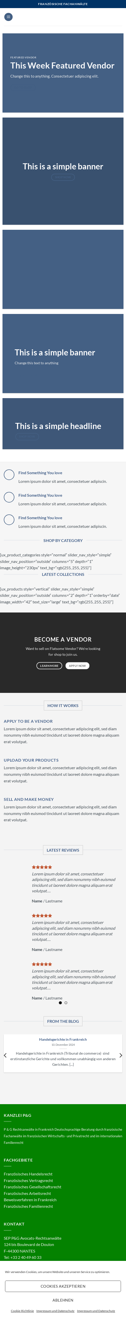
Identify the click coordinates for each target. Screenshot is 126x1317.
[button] (8, 17)
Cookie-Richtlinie (22, 1311)
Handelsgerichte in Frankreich (63, 1039)
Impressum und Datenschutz (55, 1311)
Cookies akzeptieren (63, 1286)
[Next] (120, 1055)
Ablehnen (63, 1300)
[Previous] (6, 1055)
